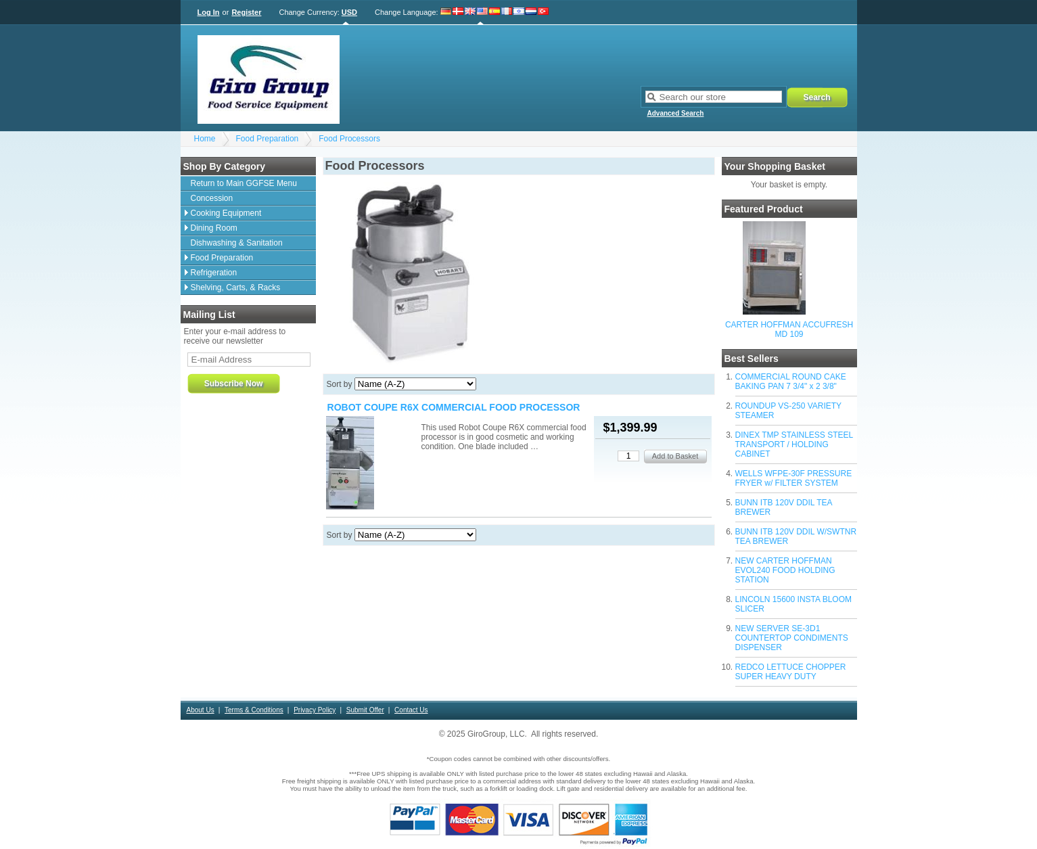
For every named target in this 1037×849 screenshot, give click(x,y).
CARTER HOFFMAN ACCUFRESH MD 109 (789, 329)
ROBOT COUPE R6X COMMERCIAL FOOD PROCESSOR (453, 407)
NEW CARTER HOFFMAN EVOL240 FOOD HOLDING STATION (785, 570)
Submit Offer (365, 710)
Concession (212, 198)
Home (205, 138)
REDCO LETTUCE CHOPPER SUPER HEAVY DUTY (790, 671)
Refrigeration (214, 272)
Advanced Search (675, 113)
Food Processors (349, 138)
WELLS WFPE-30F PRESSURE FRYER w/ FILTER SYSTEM (793, 478)
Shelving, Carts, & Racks (236, 287)
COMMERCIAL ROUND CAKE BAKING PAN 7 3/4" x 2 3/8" (790, 381)
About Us (200, 710)
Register (246, 12)
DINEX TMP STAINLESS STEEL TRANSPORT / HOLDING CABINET (794, 444)
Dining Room (214, 228)
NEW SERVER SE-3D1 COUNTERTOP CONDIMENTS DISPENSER (791, 638)
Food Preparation (267, 138)
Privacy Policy (315, 710)
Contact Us (411, 710)
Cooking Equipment (226, 213)
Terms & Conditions (254, 710)
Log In (209, 12)
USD (349, 12)
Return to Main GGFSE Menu (244, 183)
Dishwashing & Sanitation (237, 243)
